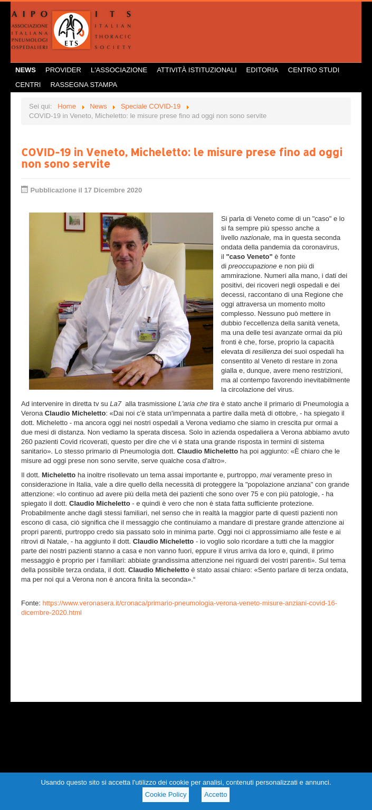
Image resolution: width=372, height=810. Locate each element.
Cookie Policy (166, 794)
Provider (63, 70)
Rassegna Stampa (83, 85)
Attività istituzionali (196, 70)
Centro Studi (314, 70)
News (25, 70)
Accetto (215, 794)
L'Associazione (119, 70)
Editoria (262, 70)
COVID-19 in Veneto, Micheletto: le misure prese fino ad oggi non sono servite (181, 157)
